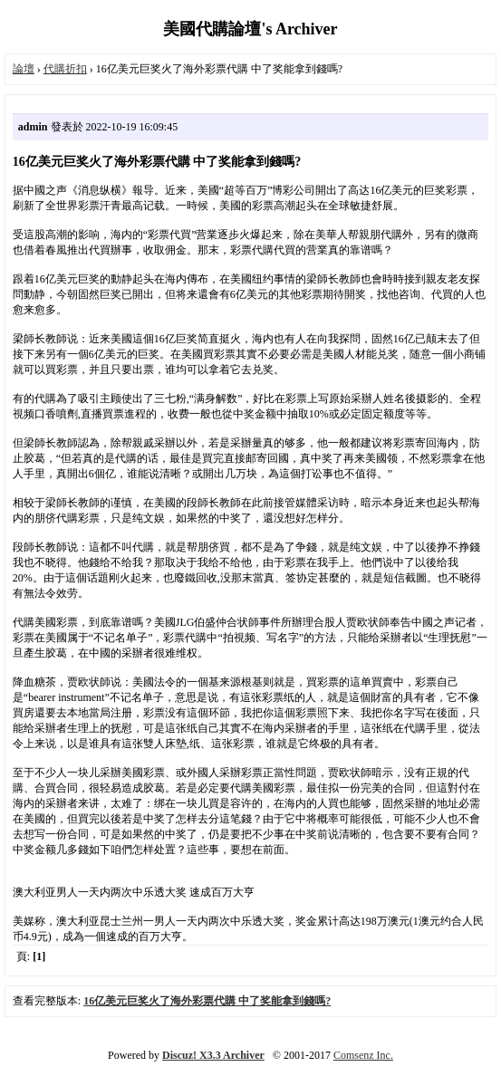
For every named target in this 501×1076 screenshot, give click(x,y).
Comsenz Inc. (363, 1055)
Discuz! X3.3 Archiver (213, 1055)
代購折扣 (65, 68)
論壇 (23, 68)
